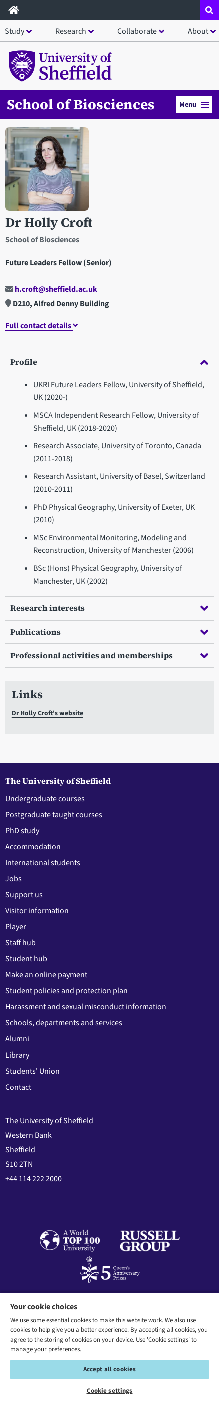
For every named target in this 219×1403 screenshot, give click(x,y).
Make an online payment (46, 974)
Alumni (17, 1038)
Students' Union (32, 1071)
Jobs (13, 878)
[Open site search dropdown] (209, 10)
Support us (24, 894)
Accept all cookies (109, 1369)
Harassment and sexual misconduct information (85, 1006)
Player (15, 926)
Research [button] (70, 31)
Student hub (26, 958)
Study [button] (14, 31)
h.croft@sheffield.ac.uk (51, 289)
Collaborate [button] (137, 31)
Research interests (109, 607)
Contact (18, 1087)
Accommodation (33, 846)
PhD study (22, 830)
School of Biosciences (81, 104)
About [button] (198, 31)
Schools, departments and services (63, 1022)
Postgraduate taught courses (53, 814)
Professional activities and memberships (109, 655)
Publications (109, 631)
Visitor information (37, 910)
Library (17, 1055)
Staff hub (20, 942)
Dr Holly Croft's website (47, 713)
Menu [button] (194, 104)
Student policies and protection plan (66, 990)
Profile (109, 361)
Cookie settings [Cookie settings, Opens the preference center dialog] (110, 1390)
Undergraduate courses (45, 798)
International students (42, 862)
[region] (109, 1347)
